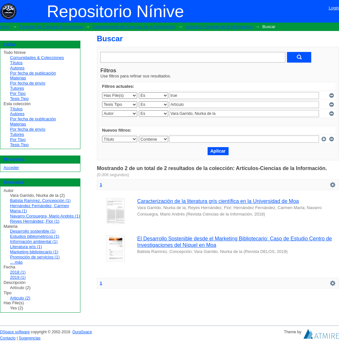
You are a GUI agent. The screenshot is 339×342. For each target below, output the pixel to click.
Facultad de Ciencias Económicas (51, 26)
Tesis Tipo (19, 98)
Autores (17, 67)
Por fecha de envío (27, 83)
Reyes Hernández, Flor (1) (34, 221)
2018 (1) (18, 272)
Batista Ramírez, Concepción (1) (40, 200)
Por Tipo (18, 93)
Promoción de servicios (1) (35, 257)
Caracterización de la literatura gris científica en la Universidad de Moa (218, 201)
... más (16, 262)
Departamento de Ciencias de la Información (134, 26)
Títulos (16, 62)
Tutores (17, 88)
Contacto (7, 338)
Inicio (5, 26)
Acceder (11, 167)
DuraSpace (82, 332)
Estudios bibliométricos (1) (34, 236)
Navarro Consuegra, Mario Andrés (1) (45, 216)
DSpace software (15, 332)
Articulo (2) (20, 298)
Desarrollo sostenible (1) (33, 231)
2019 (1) (18, 277)
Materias (18, 77)
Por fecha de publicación (33, 73)
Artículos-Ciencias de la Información (218, 26)
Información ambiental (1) (33, 241)
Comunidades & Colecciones (37, 57)
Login (334, 7)
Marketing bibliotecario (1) (34, 251)
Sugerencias (29, 338)
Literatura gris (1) (26, 246)
